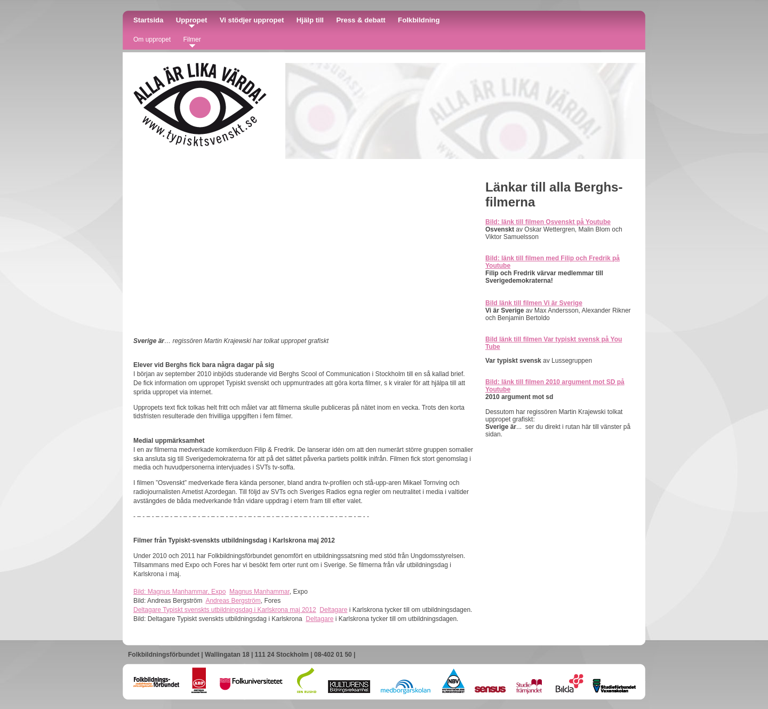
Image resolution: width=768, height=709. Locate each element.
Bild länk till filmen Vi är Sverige (533, 303)
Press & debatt (360, 20)
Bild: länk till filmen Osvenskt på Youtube (548, 222)
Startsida (148, 20)
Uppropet (191, 20)
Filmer (192, 39)
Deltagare (333, 610)
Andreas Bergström (232, 600)
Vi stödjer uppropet (252, 20)
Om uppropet (152, 39)
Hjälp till (310, 20)
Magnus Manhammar (259, 591)
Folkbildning (418, 20)
